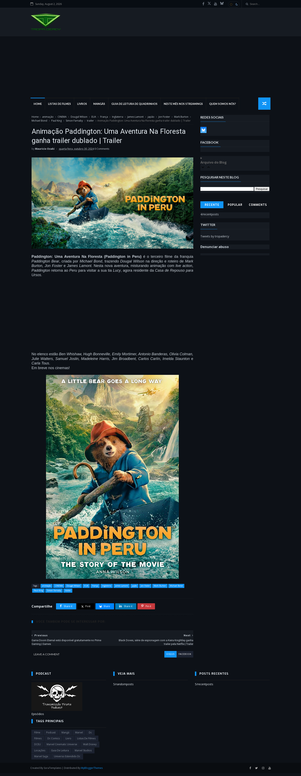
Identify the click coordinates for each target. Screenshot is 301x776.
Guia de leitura (60, 753)
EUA (93, 117)
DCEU (37, 747)
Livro (68, 741)
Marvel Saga (41, 759)
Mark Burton (181, 117)
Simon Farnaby (77, 121)
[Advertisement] (150, 67)
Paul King (60, 121)
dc (90, 735)
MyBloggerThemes (93, 771)
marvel (79, 735)
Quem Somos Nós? (223, 104)
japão (150, 117)
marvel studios (83, 753)
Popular (235, 205)
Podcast (51, 735)
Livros (83, 104)
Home (38, 104)
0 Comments (101, 153)
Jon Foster (164, 117)
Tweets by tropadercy (215, 236)
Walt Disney (90, 747)
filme (37, 735)
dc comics (53, 741)
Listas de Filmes (60, 104)
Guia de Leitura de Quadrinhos (135, 104)
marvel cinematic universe (62, 747)
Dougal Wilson (78, 117)
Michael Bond (43, 121)
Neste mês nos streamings (184, 104)
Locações (39, 753)
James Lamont (135, 117)
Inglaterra (117, 117)
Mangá (65, 735)
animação (47, 117)
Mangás (100, 104)
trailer (93, 121)
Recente (212, 205)
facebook (182, 657)
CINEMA (61, 117)
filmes (38, 741)
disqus (167, 657)
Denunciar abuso (215, 247)
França (104, 117)
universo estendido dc (67, 759)
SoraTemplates (53, 771)
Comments (258, 205)
